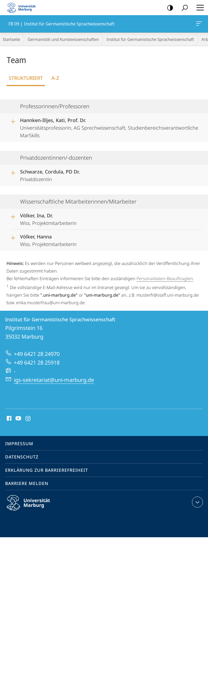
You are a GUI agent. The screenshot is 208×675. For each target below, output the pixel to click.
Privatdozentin (50, 174)
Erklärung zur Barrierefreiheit (46, 470)
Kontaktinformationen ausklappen (197, 502)
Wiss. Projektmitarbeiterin (48, 218)
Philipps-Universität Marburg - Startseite (23, 7)
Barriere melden (26, 483)
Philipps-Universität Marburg (33, 507)
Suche (182, 8)
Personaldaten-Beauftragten (164, 278)
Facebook (8, 418)
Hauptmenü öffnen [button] (198, 7)
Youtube (17, 418)
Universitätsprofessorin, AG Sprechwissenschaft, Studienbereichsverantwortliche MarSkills (109, 126)
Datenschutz (21, 457)
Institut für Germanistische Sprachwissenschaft (150, 39)
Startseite (11, 39)
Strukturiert (26, 78)
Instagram (28, 418)
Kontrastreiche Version (168, 8)
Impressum (19, 444)
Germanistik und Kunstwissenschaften (63, 39)
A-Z (55, 78)
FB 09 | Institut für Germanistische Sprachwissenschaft (198, 25)
